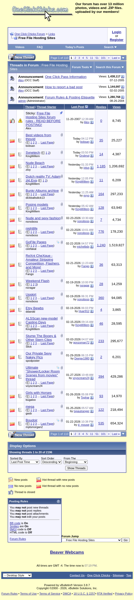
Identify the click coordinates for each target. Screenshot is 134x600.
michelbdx (83, 246)
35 (101, 140)
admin (22, 100)
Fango (30, 274)
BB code (15, 523)
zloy (28, 169)
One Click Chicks (98, 575)
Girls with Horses (39, 393)
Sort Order (47, 458)
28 (101, 284)
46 (101, 323)
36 (101, 265)
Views (117, 106)
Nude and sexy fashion (43, 218)
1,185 (101, 166)
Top (128, 575)
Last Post (77, 106)
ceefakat (31, 248)
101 (103, 57)
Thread (30, 106)
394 (101, 376)
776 (101, 231)
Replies (101, 106)
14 (101, 154)
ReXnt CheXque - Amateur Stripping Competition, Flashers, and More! (43, 261)
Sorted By (16, 458)
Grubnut (84, 155)
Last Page (47, 142)
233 (101, 341)
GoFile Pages (36, 242)
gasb (29, 413)
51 (97, 57)
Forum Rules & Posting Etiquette (69, 97)
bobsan (30, 145)
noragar (30, 287)
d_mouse (83, 424)
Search (110, 47)
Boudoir (31, 420)
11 (91, 57)
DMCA (67, 593)
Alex (21, 80)
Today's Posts (74, 47)
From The (70, 458)
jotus (86, 167)
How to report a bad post (63, 87)
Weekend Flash (37, 281)
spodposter (33, 360)
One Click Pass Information (65, 77)
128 (101, 208)
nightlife (31, 228)
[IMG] (13, 529)
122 (101, 410)
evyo (86, 195)
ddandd (30, 311)
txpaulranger (81, 411)
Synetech (33, 152)
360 (101, 298)
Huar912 (84, 311)
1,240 (101, 245)
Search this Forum (108, 67)
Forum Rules (18, 538)
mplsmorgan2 (34, 427)
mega (30, 406)
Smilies (14, 526)
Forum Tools (80, 67)
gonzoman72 (81, 342)
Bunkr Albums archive (42, 191)
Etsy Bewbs (35, 308)
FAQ (40, 47)
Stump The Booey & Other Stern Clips (41, 338)
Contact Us (77, 575)
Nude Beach (35, 163)
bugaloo (31, 399)
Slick (29, 346)
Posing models (37, 204)
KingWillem (33, 156)
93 (101, 396)
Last (116, 57)
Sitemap (118, 575)
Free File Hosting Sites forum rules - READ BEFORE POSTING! (43, 119)
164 (101, 194)
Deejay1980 (82, 358)
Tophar (85, 397)
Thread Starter (46, 106)
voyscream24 (34, 385)
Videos (19, 47)
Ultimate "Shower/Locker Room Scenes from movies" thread (43, 373)
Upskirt (31, 294)
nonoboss (32, 221)
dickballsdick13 (35, 197)
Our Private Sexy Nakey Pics (39, 355)
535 (101, 423)
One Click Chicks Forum (30, 33)
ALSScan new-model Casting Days (42, 320)
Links (51, 33)
